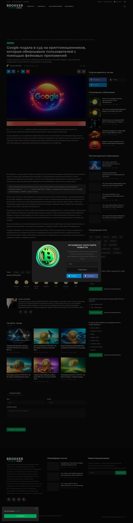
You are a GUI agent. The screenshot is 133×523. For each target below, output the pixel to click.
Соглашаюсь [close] (20, 516)
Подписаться (82, 269)
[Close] (99, 243)
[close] (36, 509)
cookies (17, 511)
